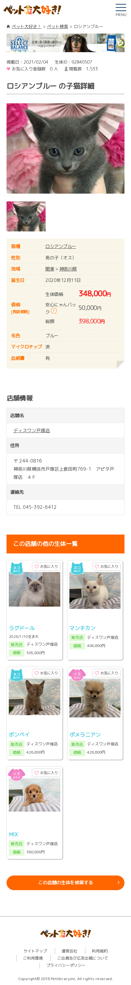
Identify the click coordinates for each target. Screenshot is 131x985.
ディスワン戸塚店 (31, 430)
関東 (49, 269)
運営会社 (69, 951)
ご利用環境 (33, 958)
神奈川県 (68, 269)
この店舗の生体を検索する (65, 882)
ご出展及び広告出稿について (82, 958)
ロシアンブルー (60, 246)
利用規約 (100, 951)
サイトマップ (35, 951)
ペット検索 (57, 26)
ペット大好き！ (26, 26)
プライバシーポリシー (65, 965)
